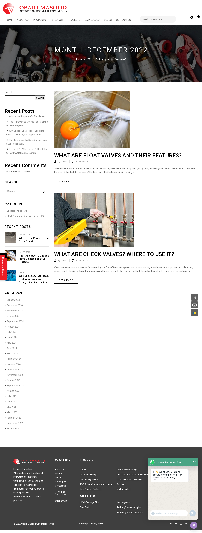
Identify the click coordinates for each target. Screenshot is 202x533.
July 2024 (11, 332)
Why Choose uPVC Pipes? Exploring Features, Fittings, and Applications (34, 279)
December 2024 (15, 305)
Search (8, 92)
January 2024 (14, 364)
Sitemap (83, 523)
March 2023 (13, 412)
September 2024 (15, 321)
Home (79, 59)
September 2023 (15, 385)
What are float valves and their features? (117, 155)
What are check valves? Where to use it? (114, 254)
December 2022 (15, 423)
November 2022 (15, 428)
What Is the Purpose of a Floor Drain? (27, 116)
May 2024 (12, 343)
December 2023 (15, 369)
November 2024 (15, 310)
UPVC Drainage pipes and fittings (24, 216)
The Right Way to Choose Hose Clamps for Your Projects (34, 258)
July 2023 (11, 396)
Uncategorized (14, 211)
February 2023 (14, 417)
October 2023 (13, 380)
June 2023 (12, 401)
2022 (89, 59)
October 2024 (13, 316)
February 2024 (14, 359)
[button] (197, 18)
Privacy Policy (96, 523)
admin (64, 161)
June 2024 (12, 337)
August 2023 (13, 391)
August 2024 (13, 326)
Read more (66, 181)
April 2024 (12, 348)
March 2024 (13, 353)
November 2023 (15, 375)
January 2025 (14, 300)
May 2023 (12, 407)
